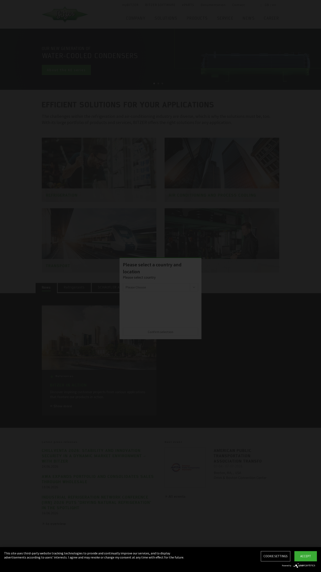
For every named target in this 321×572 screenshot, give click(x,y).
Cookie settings (275, 556)
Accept (305, 556)
